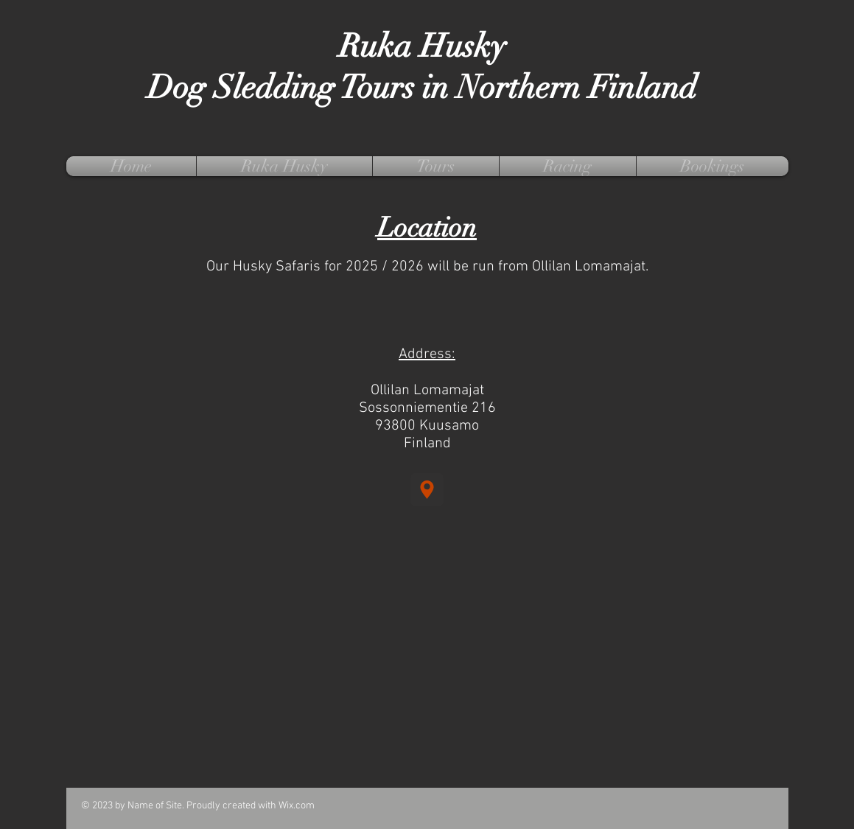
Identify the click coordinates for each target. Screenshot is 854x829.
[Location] (427, 489)
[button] (284, 166)
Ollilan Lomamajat (427, 390)
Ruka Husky (422, 46)
